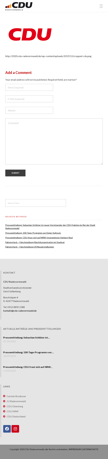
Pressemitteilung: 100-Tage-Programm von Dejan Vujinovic (33, 233)
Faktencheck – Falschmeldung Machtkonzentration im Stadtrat (35, 242)
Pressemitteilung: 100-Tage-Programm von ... (28, 352)
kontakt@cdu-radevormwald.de (20, 310)
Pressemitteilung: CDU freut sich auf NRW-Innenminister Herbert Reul (39, 237)
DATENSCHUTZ (90, 449)
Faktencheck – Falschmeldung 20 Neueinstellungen (29, 246)
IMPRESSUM (75, 449)
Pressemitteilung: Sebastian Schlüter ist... (26, 337)
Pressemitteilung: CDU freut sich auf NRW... (27, 366)
